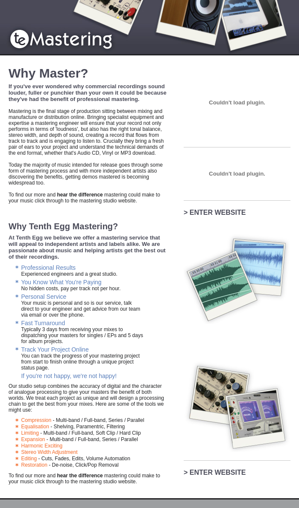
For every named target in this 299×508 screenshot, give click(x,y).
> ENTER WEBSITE (215, 212)
